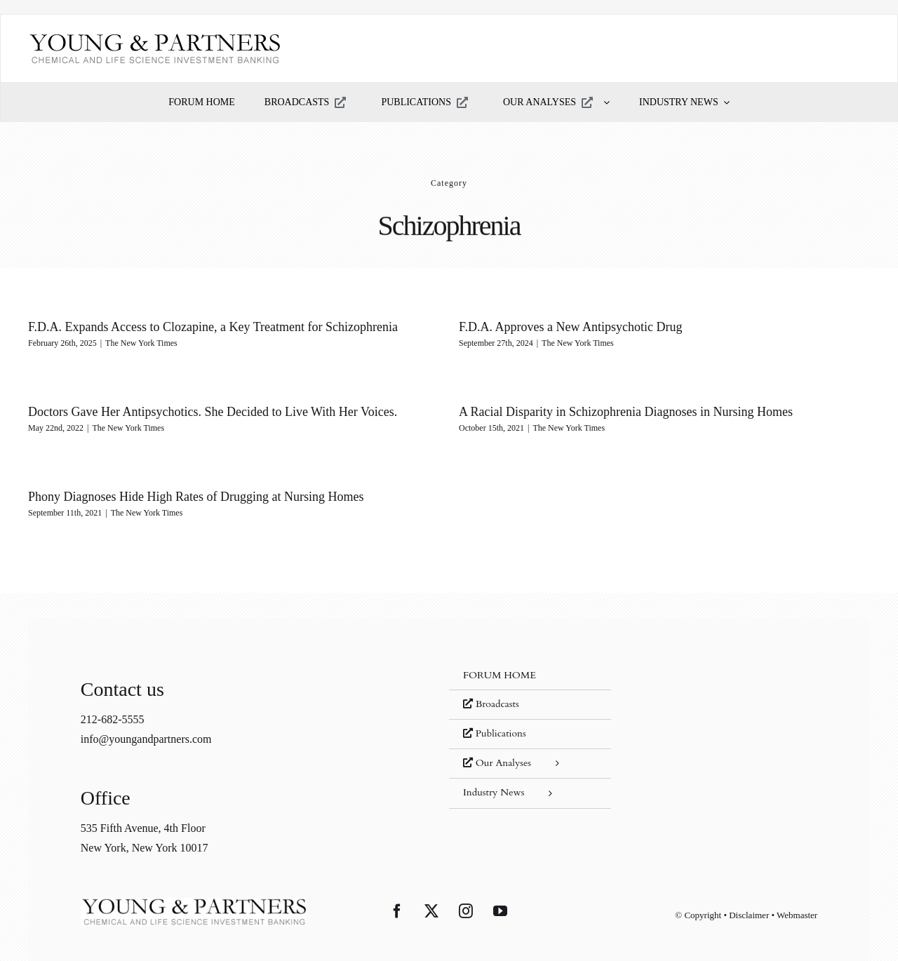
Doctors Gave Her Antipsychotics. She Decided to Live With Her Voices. (242, 407)
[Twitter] (431, 894)
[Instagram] (466, 894)
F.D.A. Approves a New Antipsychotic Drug (562, 327)
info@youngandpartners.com (146, 723)
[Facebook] (397, 894)
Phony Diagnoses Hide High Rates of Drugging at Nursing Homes (211, 492)
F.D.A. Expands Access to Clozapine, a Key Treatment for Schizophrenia (213, 327)
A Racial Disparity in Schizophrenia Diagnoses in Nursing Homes (603, 412)
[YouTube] (500, 894)
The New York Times (141, 343)
